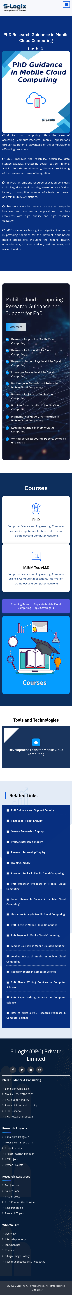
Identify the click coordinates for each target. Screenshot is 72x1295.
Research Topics (14, 1213)
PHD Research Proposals (19, 1116)
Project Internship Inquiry (20, 1153)
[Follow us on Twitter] (22, 1069)
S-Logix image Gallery (17, 1256)
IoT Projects (12, 1159)
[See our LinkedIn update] (38, 48)
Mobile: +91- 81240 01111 (20, 1142)
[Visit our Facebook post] (29, 48)
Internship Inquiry (15, 1239)
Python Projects (14, 1165)
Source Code (12, 1191)
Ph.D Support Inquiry (17, 1100)
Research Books (14, 1207)
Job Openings (12, 1245)
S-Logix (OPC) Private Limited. (29, 1285)
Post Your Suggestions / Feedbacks (25, 1261)
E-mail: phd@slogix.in (17, 1088)
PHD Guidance (13, 1111)
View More (16, 327)
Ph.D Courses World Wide (20, 1202)
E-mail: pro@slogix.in (17, 1137)
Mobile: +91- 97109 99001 (20, 1094)
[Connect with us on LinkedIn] (30, 1069)
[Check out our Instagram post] (42, 48)
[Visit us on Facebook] (13, 1069)
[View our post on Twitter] (33, 48)
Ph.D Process (12, 1196)
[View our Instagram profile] (39, 1069)
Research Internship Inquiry (21, 1105)
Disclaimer (36, 1289)
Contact (9, 1250)
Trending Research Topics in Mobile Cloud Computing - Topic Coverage (36, 606)
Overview (10, 1233)
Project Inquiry (13, 1148)
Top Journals (12, 1185)
